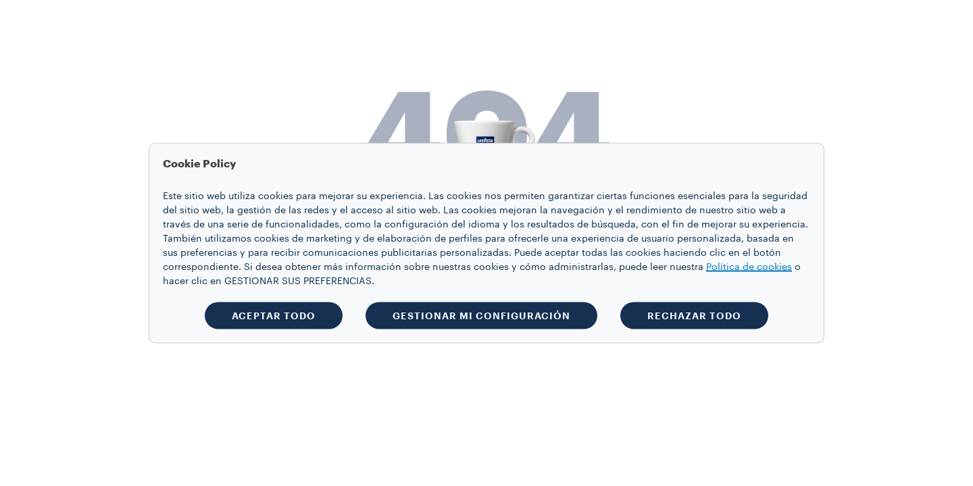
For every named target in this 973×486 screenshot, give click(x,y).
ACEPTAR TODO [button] (274, 316)
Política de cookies (749, 267)
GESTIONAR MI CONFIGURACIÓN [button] (481, 316)
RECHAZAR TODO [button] (694, 316)
